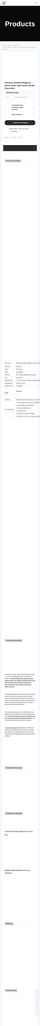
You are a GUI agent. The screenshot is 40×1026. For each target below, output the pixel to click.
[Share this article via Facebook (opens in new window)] (12, 137)
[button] (20, 107)
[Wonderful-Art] (4, 3)
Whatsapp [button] (13, 131)
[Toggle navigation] (36, 3)
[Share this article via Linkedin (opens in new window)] (18, 137)
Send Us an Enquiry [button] (20, 122)
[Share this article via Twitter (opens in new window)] (15, 137)
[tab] (20, 148)
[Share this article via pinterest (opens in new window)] (21, 137)
